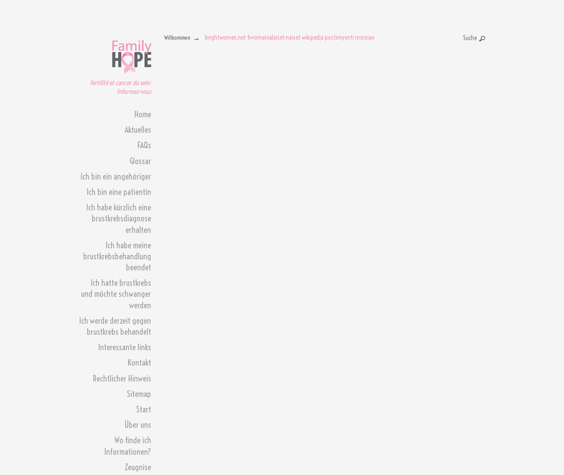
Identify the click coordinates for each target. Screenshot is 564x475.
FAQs (144, 145)
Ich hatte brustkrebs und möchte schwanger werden (116, 294)
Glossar (140, 161)
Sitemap (139, 394)
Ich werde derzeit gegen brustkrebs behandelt (115, 326)
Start (143, 409)
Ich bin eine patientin (119, 192)
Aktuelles (138, 130)
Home (142, 114)
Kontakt (139, 363)
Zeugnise (138, 467)
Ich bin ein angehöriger (116, 177)
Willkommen (177, 37)
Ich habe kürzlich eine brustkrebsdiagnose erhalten (118, 218)
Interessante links (124, 347)
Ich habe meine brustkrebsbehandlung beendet (117, 256)
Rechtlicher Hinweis (122, 379)
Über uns (137, 425)
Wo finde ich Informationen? (127, 445)
